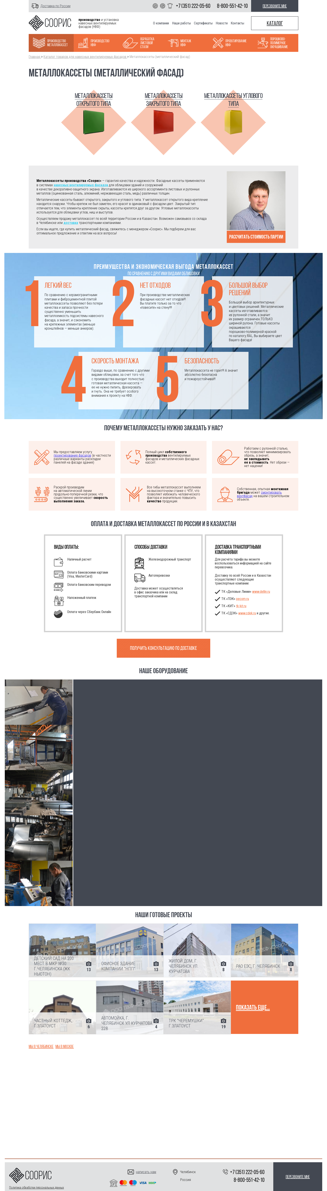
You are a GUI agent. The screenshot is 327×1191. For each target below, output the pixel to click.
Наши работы (181, 23)
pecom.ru (242, 599)
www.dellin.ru (261, 592)
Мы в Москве (64, 1046)
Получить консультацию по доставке (163, 648)
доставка (70, 223)
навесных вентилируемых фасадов (81, 185)
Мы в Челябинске (41, 1046)
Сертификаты (203, 23)
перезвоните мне (275, 5)
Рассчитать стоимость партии (256, 237)
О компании (161, 23)
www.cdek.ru (247, 613)
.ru (241, 606)
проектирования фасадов (72, 455)
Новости (222, 23)
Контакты (237, 23)
